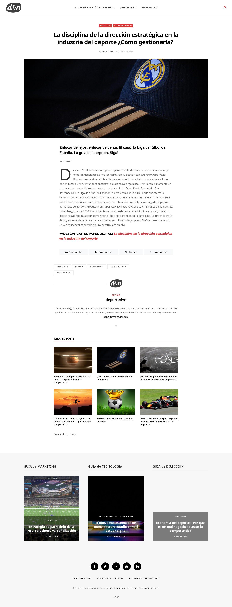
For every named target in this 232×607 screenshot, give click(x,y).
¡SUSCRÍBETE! (128, 7)
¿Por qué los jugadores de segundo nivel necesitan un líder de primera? (159, 378)
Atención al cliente (110, 578)
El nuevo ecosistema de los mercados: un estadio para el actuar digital (116, 527)
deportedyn (107, 51)
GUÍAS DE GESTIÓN (123, 25)
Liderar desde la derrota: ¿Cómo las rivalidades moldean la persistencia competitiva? (72, 421)
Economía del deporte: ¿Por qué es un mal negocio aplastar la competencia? (72, 379)
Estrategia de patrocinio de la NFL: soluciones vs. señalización (51, 529)
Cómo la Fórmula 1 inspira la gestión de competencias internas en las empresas (159, 421)
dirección (62, 266)
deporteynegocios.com (116, 316)
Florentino (96, 266)
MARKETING (51, 520)
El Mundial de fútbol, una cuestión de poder (115, 420)
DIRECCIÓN (105, 25)
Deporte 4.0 (149, 7)
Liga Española (118, 266)
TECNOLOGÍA (126, 517)
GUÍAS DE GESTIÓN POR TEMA (93, 7)
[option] (52, 508)
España (79, 266)
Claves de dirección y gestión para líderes (133, 588)
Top (116, 597)
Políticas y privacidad (144, 578)
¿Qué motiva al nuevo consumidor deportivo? (115, 378)
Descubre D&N (81, 578)
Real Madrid (64, 272)
